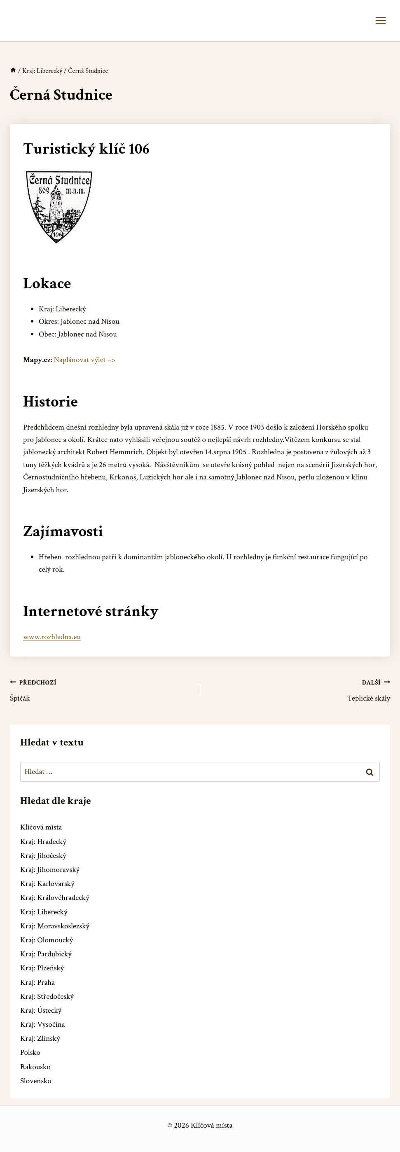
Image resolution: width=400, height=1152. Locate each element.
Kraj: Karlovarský (47, 884)
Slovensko (35, 1081)
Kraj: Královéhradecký (54, 898)
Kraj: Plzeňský (42, 968)
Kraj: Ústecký (40, 1010)
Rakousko (35, 1067)
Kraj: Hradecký (43, 842)
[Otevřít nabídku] (380, 20)
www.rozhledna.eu (52, 637)
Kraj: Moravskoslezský (54, 926)
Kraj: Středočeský (47, 996)
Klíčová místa (41, 827)
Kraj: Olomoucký (46, 940)
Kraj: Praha (37, 982)
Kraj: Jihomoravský (50, 870)
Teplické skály (299, 690)
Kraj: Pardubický (46, 954)
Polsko (30, 1052)
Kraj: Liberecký (43, 912)
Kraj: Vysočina (42, 1024)
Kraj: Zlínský (40, 1038)
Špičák (101, 690)
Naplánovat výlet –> (84, 360)
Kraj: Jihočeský (43, 856)
